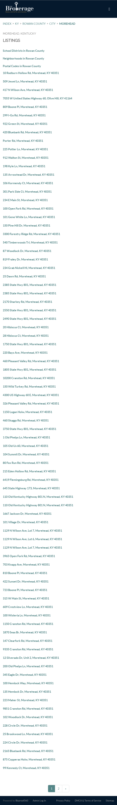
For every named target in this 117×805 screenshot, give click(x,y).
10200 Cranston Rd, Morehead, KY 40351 (29, 378)
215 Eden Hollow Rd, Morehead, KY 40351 (29, 471)
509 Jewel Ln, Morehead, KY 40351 (25, 81)
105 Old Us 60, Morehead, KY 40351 (25, 445)
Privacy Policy (63, 800)
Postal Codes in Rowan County (22, 66)
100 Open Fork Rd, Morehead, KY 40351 (28, 208)
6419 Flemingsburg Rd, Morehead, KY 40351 (30, 479)
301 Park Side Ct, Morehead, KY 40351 (27, 191)
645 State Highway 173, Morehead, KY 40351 (31, 488)
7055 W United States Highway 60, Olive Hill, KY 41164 (37, 98)
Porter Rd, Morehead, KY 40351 (23, 140)
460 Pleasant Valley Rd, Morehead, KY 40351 (31, 361)
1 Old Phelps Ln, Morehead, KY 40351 (26, 437)
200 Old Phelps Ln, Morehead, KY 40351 (28, 666)
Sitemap (110, 800)
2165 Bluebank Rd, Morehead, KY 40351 (28, 751)
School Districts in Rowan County (24, 50)
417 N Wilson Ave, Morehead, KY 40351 (28, 89)
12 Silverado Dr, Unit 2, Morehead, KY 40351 (31, 657)
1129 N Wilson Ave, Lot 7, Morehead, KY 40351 (32, 530)
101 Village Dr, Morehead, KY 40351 (25, 522)
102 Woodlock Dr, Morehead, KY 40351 (28, 717)
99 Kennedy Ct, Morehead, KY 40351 (26, 768)
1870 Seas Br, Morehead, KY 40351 (25, 632)
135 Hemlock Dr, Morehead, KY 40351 (27, 691)
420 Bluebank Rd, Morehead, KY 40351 (27, 132)
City (52, 23)
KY (17, 23)
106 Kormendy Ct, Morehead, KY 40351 (28, 183)
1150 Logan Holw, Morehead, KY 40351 (27, 412)
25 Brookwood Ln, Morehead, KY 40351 (28, 734)
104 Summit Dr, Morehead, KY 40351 (26, 454)
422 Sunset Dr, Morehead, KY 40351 (25, 581)
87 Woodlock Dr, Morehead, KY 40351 (27, 250)
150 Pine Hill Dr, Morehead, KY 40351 (26, 225)
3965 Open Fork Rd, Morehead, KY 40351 (29, 556)
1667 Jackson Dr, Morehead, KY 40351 (27, 513)
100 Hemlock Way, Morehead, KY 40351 (28, 683)
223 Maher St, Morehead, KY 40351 (25, 700)
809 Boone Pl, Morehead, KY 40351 (25, 106)
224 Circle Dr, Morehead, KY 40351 (25, 742)
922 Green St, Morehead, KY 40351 (25, 123)
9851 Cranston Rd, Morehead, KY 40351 (28, 708)
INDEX (7, 23)
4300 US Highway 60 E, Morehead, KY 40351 (31, 395)
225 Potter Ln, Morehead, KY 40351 (25, 149)
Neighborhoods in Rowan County (23, 58)
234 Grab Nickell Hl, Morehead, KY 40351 (29, 267)
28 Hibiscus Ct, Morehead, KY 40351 (26, 335)
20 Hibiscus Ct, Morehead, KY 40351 (26, 327)
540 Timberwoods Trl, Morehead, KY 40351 (30, 242)
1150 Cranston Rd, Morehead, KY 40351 (28, 623)
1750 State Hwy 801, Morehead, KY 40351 (29, 344)
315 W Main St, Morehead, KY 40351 (26, 598)
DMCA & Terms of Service (88, 800)
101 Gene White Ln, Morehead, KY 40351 (29, 217)
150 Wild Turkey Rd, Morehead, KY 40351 (29, 386)
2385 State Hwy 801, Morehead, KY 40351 (29, 284)
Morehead (67, 23)
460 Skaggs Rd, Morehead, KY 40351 (26, 420)
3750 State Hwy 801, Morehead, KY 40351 (29, 428)
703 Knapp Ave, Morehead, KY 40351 (26, 564)
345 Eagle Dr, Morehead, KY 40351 (24, 674)
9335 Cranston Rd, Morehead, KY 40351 (28, 649)
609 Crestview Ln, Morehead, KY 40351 (28, 606)
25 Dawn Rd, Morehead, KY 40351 (24, 276)
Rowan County (34, 23)
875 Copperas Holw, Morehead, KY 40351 (29, 759)
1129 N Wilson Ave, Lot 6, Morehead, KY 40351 (32, 539)
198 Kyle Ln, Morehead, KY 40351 (24, 166)
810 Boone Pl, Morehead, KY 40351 (25, 573)
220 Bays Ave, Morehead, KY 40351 (25, 352)
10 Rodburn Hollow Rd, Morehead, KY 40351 (31, 73)
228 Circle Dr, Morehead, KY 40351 (25, 725)
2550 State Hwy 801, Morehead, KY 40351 (29, 310)
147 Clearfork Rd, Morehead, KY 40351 (27, 640)
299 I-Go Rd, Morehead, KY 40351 (24, 115)
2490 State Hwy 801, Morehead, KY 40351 (29, 318)
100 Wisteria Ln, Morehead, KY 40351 (27, 615)
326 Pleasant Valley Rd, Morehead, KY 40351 (31, 403)
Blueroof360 (22, 800)
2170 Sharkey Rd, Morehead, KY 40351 (27, 301)
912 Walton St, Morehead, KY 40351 (25, 157)
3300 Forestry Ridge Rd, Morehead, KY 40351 (31, 234)
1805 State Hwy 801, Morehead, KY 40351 (29, 369)
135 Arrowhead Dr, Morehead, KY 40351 (28, 174)
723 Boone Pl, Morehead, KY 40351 (25, 590)
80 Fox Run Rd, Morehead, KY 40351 (25, 462)
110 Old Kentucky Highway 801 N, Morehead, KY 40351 (38, 496)
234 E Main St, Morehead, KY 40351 (25, 200)
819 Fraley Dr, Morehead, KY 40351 (25, 259)
